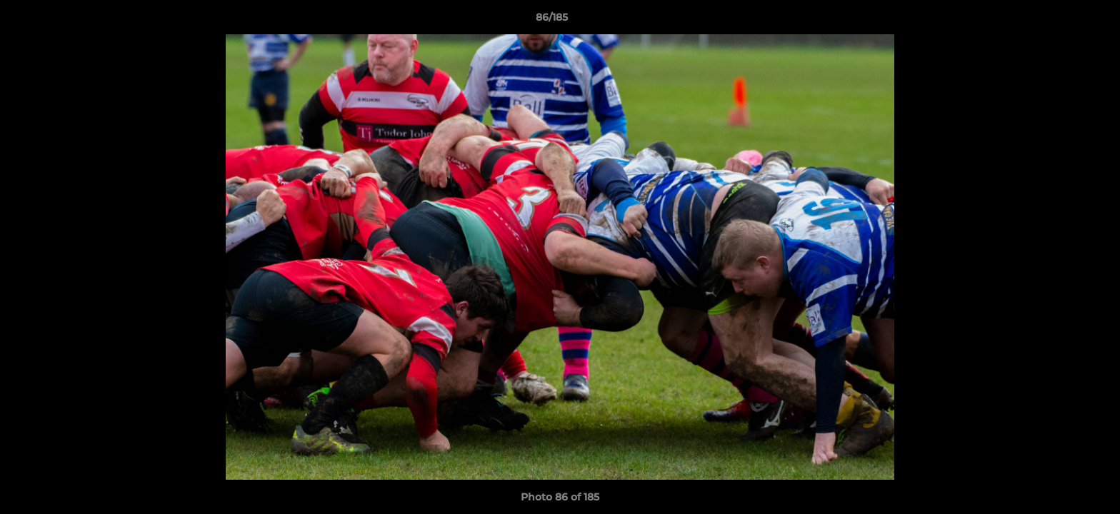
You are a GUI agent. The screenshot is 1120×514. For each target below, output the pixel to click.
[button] (1060, 20)
